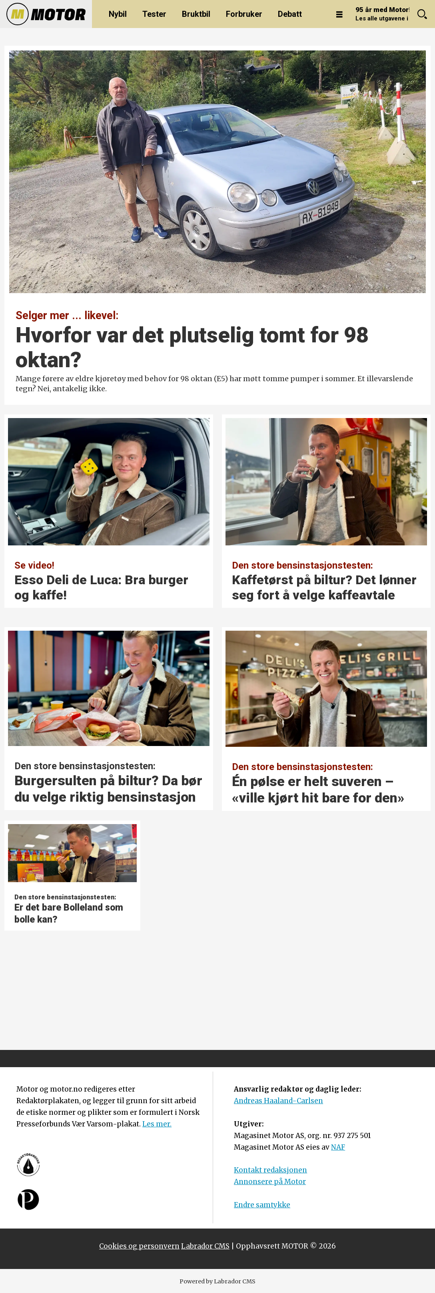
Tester (154, 14)
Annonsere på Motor (270, 1181)
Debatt (290, 14)
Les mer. (157, 1124)
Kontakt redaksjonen (270, 1170)
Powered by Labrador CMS (217, 1281)
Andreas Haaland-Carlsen (278, 1100)
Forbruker (244, 14)
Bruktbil (196, 14)
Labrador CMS (205, 1246)
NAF (338, 1147)
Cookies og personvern (139, 1246)
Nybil (118, 14)
